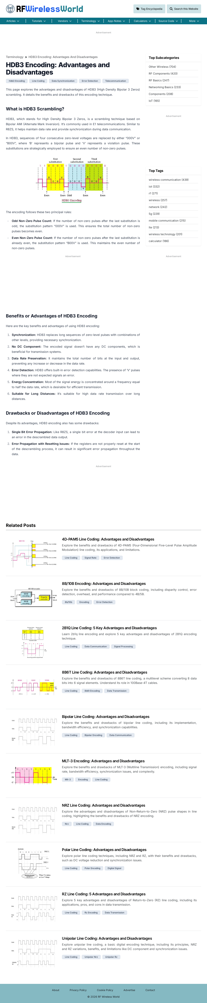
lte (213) (154, 227)
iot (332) (154, 186)
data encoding (103, 823)
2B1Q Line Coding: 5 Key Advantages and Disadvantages (109, 628)
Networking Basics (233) (165, 87)
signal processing (123, 646)
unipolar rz (111, 957)
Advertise (129, 990)
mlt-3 (68, 779)
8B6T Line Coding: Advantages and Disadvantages (104, 672)
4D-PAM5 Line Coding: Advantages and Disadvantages (108, 539)
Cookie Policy (105, 990)
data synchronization (63, 81)
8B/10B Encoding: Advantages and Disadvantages (104, 583)
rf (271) (153, 193)
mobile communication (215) (167, 220)
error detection (90, 81)
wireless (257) (158, 200)
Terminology (14, 57)
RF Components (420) (163, 73)
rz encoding (91, 912)
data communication (96, 646)
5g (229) (154, 214)
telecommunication (115, 81)
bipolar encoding (93, 735)
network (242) (158, 207)
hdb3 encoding (17, 81)
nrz (67, 823)
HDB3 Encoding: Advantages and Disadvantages (63, 57)
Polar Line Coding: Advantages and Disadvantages (104, 849)
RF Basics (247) (159, 80)
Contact (150, 990)
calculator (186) (159, 241)
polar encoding (92, 868)
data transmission (116, 690)
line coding (38, 81)
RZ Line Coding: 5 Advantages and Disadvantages (103, 894)
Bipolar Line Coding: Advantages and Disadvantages (105, 716)
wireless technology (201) (165, 234)
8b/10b (68, 602)
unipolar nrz (91, 957)
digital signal (114, 868)
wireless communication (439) (169, 179)
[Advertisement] (103, 42)
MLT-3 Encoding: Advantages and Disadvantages (103, 761)
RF (44, 8)
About (55, 990)
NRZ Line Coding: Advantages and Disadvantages (103, 805)
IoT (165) (154, 101)
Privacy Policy (78, 990)
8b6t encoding (92, 690)
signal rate (90, 557)
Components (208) (161, 94)
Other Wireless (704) (162, 66)
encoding (84, 602)
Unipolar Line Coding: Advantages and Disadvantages (107, 938)
